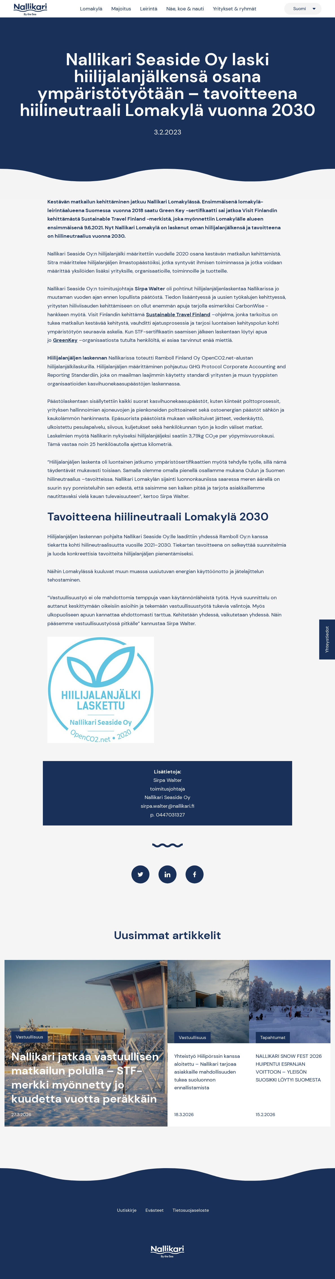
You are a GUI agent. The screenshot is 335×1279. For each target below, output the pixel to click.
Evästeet (155, 1210)
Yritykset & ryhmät (234, 8)
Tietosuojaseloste (191, 1210)
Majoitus (121, 8)
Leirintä (148, 8)
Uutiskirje (126, 1210)
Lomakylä (91, 8)
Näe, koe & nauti (185, 8)
